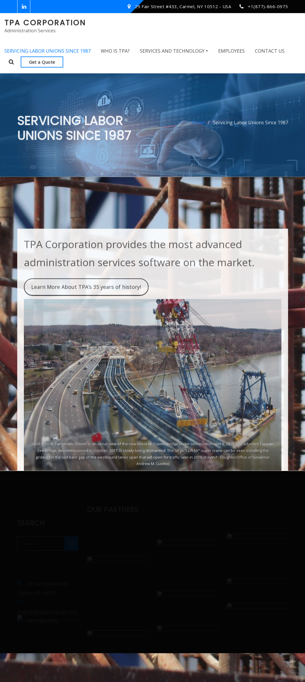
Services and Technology (174, 51)
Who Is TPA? (115, 51)
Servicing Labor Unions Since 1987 (47, 51)
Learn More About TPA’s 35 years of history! (86, 325)
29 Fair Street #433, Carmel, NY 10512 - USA (183, 6)
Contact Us (270, 51)
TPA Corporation (45, 22)
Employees (231, 51)
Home (198, 127)
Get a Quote (42, 62)
